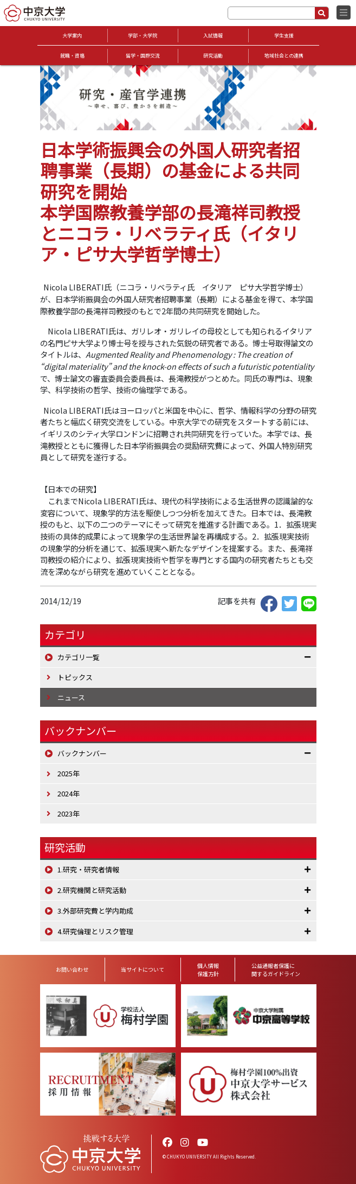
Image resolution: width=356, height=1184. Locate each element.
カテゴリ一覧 (78, 657)
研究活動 (213, 55)
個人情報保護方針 (208, 969)
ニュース (71, 697)
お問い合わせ (72, 969)
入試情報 (213, 35)
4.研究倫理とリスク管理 (95, 931)
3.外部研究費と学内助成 (95, 911)
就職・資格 (72, 55)
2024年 (68, 793)
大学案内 (72, 35)
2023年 (68, 813)
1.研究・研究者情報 (88, 869)
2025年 (68, 773)
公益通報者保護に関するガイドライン (275, 969)
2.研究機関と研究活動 (91, 890)
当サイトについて (142, 969)
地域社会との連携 (283, 55)
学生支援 (284, 35)
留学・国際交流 (143, 55)
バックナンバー (82, 753)
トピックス (75, 677)
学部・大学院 (142, 35)
